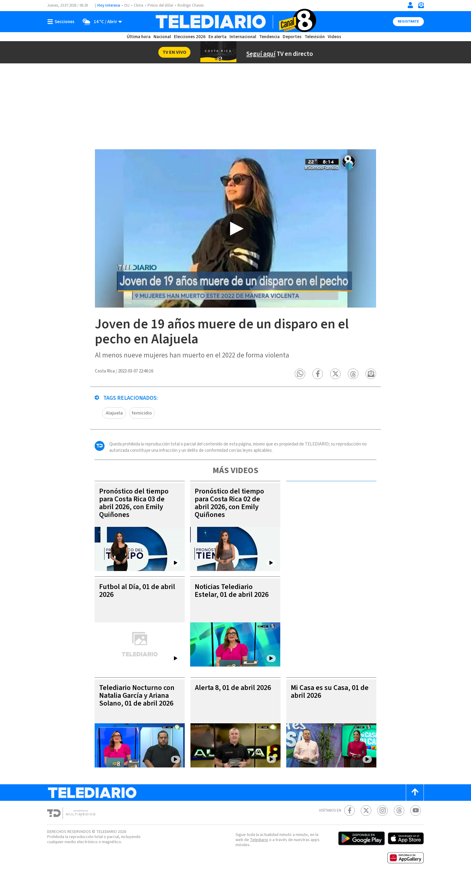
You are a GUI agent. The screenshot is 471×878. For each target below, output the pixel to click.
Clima (138, 5)
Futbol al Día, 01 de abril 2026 (137, 591)
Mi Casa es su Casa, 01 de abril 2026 (330, 692)
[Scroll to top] (415, 793)
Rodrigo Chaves (191, 5)
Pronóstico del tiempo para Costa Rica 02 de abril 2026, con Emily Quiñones (229, 503)
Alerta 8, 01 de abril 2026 (233, 688)
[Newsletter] (421, 6)
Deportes (292, 37)
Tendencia (269, 37)
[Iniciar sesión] (410, 5)
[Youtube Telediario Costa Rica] (415, 811)
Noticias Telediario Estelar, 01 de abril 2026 (232, 591)
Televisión (315, 37)
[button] (300, 374)
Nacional (162, 37)
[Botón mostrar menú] (62, 22)
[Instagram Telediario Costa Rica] (382, 811)
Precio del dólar (160, 5)
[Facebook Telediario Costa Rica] (349, 811)
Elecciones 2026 (189, 37)
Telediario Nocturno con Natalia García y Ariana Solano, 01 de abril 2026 (137, 696)
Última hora (138, 37)
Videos (334, 37)
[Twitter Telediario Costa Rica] (366, 811)
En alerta (217, 37)
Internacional (242, 37)
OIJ (126, 5)
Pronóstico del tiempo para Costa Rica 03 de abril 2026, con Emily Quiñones (134, 503)
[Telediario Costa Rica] (235, 21)
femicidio (142, 413)
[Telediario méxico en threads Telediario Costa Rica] (399, 811)
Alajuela (114, 413)
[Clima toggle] (100, 21)
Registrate (408, 21)
